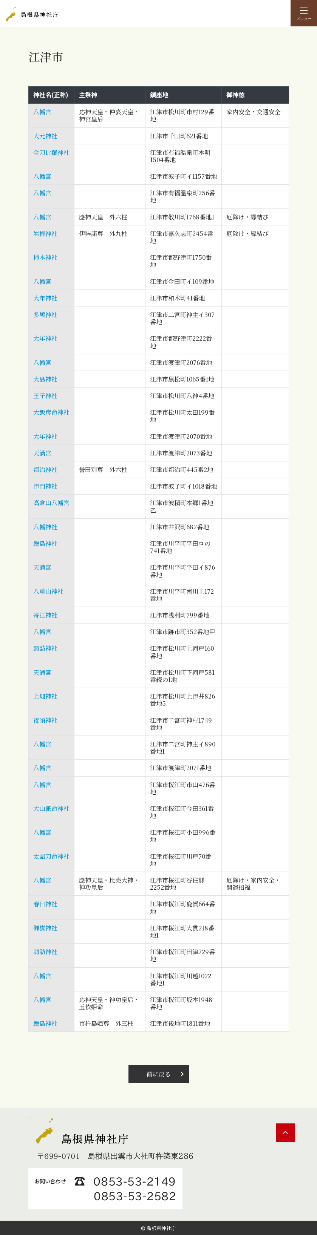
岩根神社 (45, 232)
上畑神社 (45, 695)
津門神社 (45, 485)
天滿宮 (42, 452)
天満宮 (42, 566)
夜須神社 (45, 719)
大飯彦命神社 (51, 411)
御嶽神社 (45, 927)
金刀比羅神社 (51, 151)
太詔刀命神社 (51, 855)
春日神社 (45, 903)
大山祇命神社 (51, 807)
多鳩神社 (45, 314)
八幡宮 (42, 111)
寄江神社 (45, 614)
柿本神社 (45, 256)
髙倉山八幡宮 (51, 502)
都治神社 (45, 468)
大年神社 (45, 297)
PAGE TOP (285, 1132)
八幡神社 (45, 526)
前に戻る (158, 1072)
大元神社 (45, 134)
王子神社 (45, 395)
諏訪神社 (45, 647)
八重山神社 (48, 590)
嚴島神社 (45, 542)
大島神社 (45, 378)
